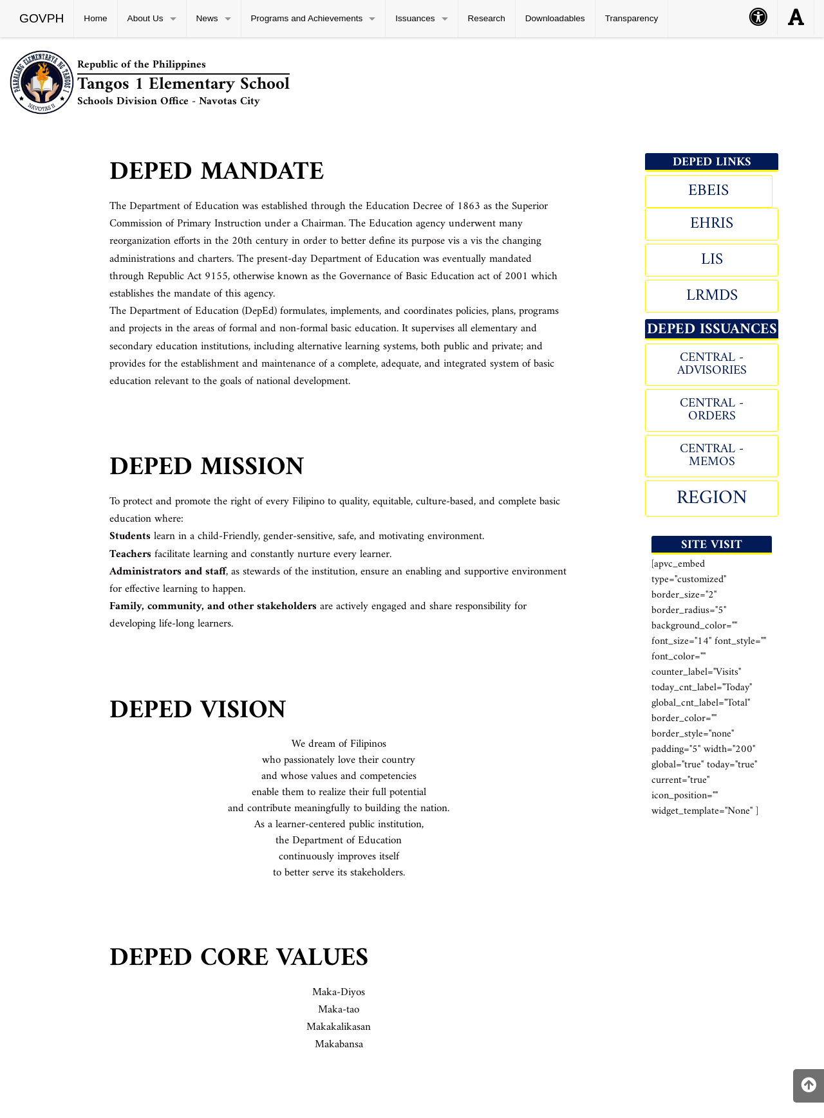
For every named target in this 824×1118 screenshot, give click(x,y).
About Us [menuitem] (145, 18)
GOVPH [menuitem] (41, 18)
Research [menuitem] (486, 18)
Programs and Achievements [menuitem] (307, 18)
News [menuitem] (207, 18)
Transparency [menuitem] (632, 18)
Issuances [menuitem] (415, 18)
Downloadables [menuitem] (555, 18)
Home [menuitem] (95, 18)
